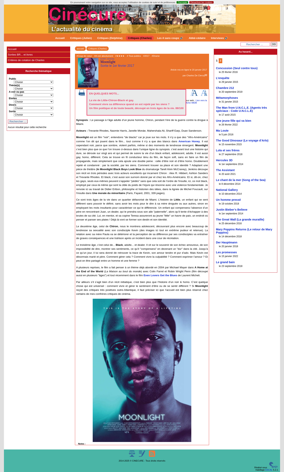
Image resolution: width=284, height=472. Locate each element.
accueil (80, 48)
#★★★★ (119, 56)
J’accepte (182, 2)
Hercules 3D (224, 160)
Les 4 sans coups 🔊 (170, 38)
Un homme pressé (228, 199)
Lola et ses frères (228, 150)
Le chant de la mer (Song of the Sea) (240, 180)
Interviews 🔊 (219, 38)
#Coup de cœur (84, 56)
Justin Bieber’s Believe (231, 209)
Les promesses (226, 252)
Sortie (12, 111)
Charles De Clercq (195, 75)
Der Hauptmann (226, 242)
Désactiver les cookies (201, 2)
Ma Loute (222, 130)
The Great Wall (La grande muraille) (240, 219)
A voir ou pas (16, 91)
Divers (12, 105)
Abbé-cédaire (197, 38)
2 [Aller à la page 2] (220, 60)
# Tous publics (134, 56)
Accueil (60, 38)
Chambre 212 (225, 88)
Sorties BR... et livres (20, 54)
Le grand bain (225, 262)
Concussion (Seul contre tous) (237, 68)
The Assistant (225, 170)
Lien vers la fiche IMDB (196, 101)
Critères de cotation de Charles (26, 60)
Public (12, 78)
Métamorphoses (227, 97)
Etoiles (13, 98)
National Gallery (227, 189)
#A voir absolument (103, 56)
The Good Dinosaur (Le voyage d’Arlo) (242, 140)
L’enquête (222, 78)
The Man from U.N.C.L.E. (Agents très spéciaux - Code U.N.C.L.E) (241, 109)
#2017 (146, 56)
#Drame (156, 56)
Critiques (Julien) (81, 38)
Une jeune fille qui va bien (233, 120)
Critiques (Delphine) (109, 38)
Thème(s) (14, 85)
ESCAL (268, 470)
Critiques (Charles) (139, 38)
